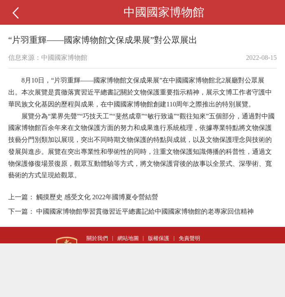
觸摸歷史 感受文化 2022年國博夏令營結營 (97, 196)
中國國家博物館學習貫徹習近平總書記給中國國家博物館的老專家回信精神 (145, 211)
